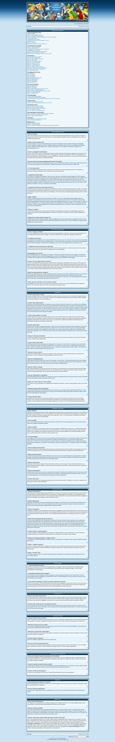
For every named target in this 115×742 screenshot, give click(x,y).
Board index (29, 26)
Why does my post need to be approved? (36, 69)
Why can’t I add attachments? (33, 64)
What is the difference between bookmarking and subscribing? (40, 113)
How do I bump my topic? (32, 70)
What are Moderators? (32, 86)
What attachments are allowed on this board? (37, 118)
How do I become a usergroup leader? (35, 89)
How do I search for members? (33, 109)
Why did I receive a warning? (33, 65)
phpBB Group (65, 702)
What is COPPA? (31, 41)
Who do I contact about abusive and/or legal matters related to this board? (43, 125)
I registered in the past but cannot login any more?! (38, 40)
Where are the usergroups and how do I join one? (37, 88)
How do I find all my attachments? (34, 120)
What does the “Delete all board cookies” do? (37, 43)
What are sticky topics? (32, 80)
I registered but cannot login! (33, 39)
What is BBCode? (31, 73)
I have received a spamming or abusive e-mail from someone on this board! (43, 98)
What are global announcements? (34, 77)
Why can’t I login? (31, 33)
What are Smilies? (31, 75)
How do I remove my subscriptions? (35, 115)
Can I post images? (31, 76)
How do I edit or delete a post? (33, 57)
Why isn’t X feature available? (33, 124)
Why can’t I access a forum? (33, 63)
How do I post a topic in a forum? (34, 56)
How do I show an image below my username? (37, 51)
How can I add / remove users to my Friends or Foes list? (39, 102)
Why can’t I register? (31, 42)
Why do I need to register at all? (34, 34)
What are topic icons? (32, 82)
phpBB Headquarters (62, 738)
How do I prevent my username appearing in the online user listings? (42, 37)
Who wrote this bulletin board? (33, 123)
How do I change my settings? (33, 46)
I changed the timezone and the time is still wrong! (38, 49)
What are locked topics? (32, 81)
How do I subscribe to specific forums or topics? (37, 114)
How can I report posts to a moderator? (35, 66)
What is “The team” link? (32, 93)
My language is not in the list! (33, 50)
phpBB (52, 739)
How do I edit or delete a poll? (33, 62)
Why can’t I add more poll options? (34, 61)
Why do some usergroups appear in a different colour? (38, 91)
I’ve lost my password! (32, 38)
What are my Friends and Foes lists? (35, 101)
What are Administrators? (32, 85)
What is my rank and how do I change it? (36, 52)
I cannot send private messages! (34, 96)
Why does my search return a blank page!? (36, 108)
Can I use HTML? (31, 74)
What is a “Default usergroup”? (33, 92)
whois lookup (64, 720)
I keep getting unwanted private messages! (36, 97)
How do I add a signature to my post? (35, 59)
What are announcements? (33, 78)
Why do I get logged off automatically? (35, 36)
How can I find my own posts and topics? (36, 110)
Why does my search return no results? (35, 107)
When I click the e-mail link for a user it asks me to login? (39, 53)
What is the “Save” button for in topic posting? (37, 68)
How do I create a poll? (32, 60)
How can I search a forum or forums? (35, 105)
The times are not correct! (32, 48)
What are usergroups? (32, 87)
